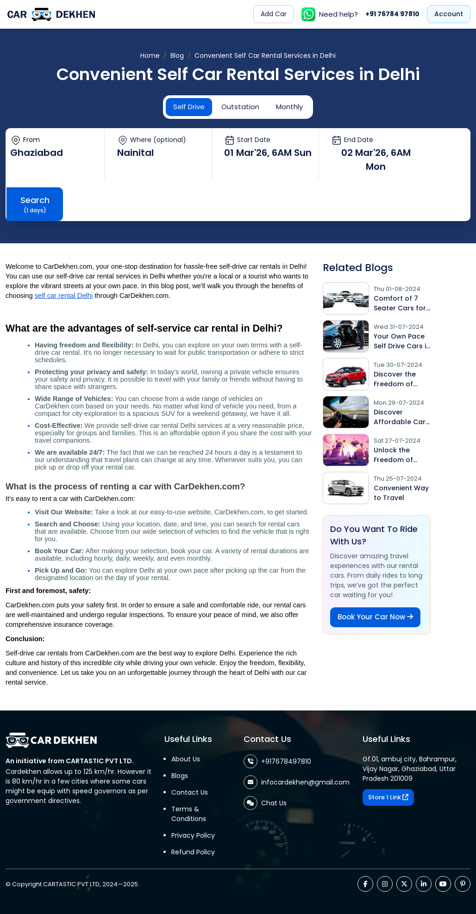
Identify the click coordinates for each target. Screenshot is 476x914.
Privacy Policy (193, 835)
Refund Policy (193, 852)
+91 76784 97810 (392, 14)
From (25, 140)
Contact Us (189, 792)
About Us (185, 759)
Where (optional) (151, 140)
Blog (177, 55)
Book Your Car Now (375, 617)
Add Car (274, 14)
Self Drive (189, 106)
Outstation (240, 106)
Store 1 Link (388, 797)
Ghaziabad (36, 152)
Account (448, 14)
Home (150, 55)
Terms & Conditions (188, 813)
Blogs (179, 775)
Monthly (289, 106)
